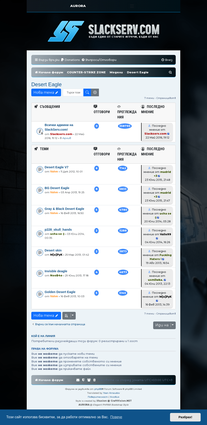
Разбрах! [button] (185, 417)
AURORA (78, 6)
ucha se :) (57, 233)
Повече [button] (116, 417)
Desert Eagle (46, 84)
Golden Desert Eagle (60, 292)
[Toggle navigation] (132, 6)
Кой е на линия (43, 336)
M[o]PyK (56, 254)
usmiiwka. (155, 279)
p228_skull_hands (58, 229)
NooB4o (56, 275)
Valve (54, 171)
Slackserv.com (61, 134)
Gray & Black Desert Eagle (64, 209)
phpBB (98, 389)
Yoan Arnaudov (111, 393)
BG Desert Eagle (57, 188)
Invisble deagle (56, 271)
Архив (66, 138)
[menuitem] (70, 60)
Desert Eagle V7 (56, 167)
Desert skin (53, 250)
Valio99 (165, 234)
